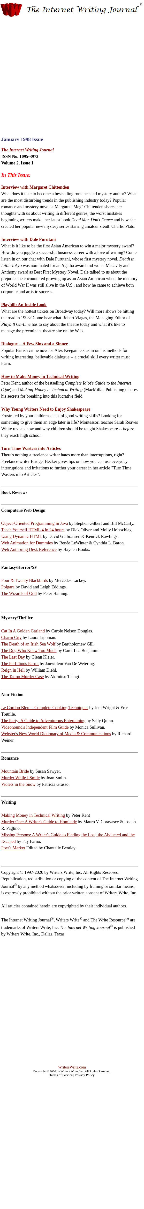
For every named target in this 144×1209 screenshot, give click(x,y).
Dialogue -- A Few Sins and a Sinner (34, 343)
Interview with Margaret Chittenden (35, 187)
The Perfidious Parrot (20, 663)
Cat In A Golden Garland (23, 631)
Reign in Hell (13, 670)
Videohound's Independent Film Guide (35, 727)
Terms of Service (60, 1075)
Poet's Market (13, 848)
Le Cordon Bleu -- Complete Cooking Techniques (44, 707)
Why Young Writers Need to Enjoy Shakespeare (45, 409)
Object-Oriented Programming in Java (34, 523)
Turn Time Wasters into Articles (31, 448)
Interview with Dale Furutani (28, 239)
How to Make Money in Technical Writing (40, 376)
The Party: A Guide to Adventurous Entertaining (43, 720)
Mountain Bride (15, 771)
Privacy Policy (85, 1075)
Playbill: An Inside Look (24, 304)
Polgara (8, 587)
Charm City (11, 637)
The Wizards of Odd (19, 593)
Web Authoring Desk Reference (29, 549)
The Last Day (13, 657)
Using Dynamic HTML (21, 536)
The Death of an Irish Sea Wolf (28, 644)
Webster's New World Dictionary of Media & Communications (56, 733)
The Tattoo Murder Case (22, 676)
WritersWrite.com (72, 1067)
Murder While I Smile (20, 777)
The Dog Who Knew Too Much (29, 650)
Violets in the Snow (18, 784)
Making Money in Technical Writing (33, 815)
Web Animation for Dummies (27, 543)
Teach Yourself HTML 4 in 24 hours (33, 529)
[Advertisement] (55, 72)
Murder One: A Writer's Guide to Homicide (39, 821)
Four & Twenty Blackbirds (24, 580)
